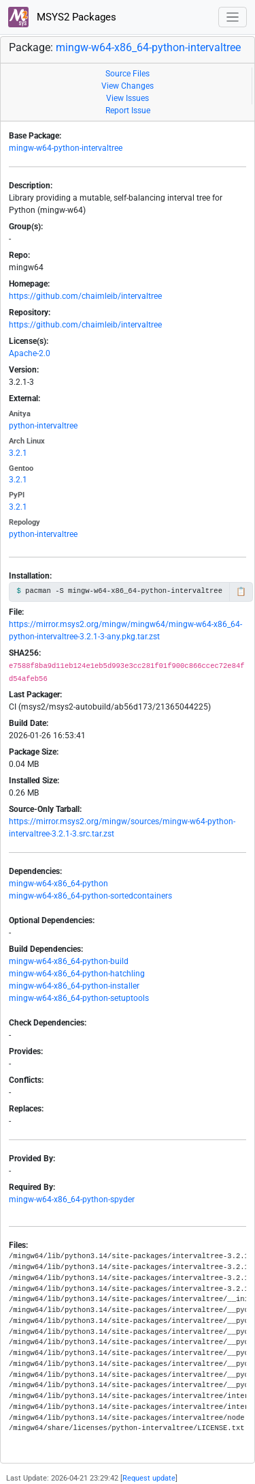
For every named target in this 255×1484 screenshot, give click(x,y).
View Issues (127, 98)
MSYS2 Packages (62, 17)
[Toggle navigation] (233, 17)
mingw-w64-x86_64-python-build (69, 961)
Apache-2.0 (29, 353)
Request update (148, 1478)
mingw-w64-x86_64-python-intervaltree (148, 47)
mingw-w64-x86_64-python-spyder (72, 1199)
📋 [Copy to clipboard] (241, 591)
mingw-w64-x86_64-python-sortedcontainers (90, 896)
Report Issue (127, 110)
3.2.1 (18, 453)
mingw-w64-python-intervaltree (65, 148)
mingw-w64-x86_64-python (58, 883)
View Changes (127, 86)
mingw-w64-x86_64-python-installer (74, 986)
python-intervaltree (43, 426)
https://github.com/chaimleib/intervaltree (85, 296)
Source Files (127, 73)
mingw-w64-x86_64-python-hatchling (77, 973)
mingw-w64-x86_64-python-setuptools (79, 998)
